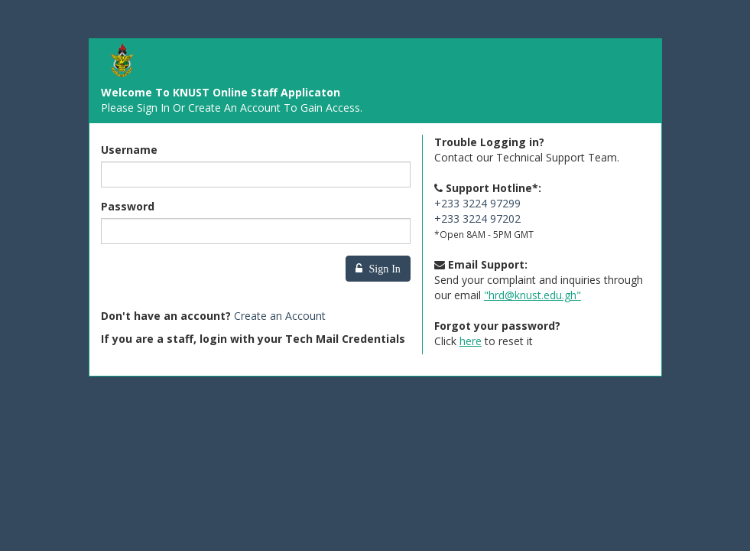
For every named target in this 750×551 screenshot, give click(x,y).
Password (127, 206)
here (470, 341)
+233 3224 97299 (477, 203)
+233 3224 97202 (477, 218)
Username (129, 149)
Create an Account (280, 315)
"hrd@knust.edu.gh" (532, 295)
